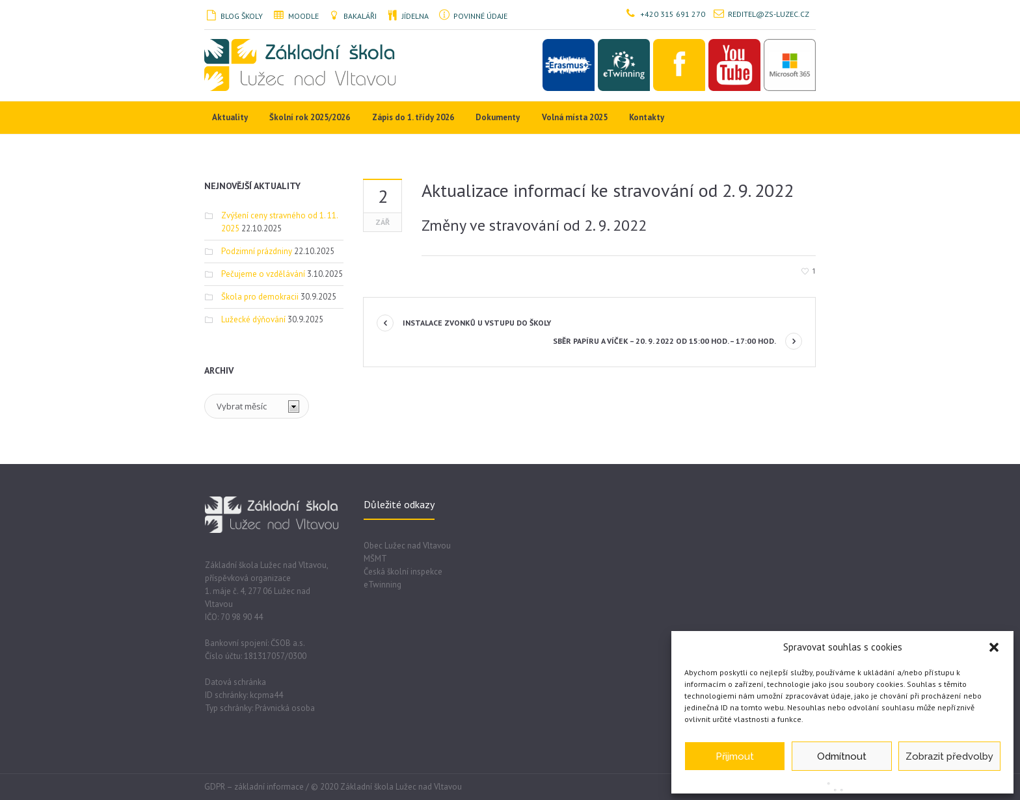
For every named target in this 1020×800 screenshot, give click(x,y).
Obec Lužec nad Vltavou (407, 545)
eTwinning (382, 584)
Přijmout (735, 756)
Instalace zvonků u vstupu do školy (477, 323)
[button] (993, 647)
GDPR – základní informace (254, 786)
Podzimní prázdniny (256, 251)
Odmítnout (841, 756)
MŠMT (375, 558)
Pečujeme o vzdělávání (263, 273)
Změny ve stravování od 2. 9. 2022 (534, 225)
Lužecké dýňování (253, 319)
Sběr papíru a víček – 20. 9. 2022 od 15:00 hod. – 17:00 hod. (664, 341)
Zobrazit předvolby (949, 756)
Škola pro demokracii (260, 296)
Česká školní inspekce (403, 571)
